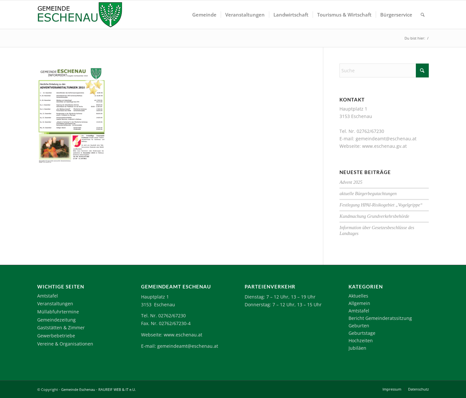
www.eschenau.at (183, 335)
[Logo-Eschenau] (79, 14)
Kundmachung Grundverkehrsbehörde (374, 216)
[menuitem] (204, 14)
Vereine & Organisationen (65, 344)
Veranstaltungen (55, 303)
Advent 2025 (350, 182)
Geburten (359, 325)
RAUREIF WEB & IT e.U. (117, 389)
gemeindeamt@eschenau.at (386, 138)
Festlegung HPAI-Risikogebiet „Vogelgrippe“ (380, 205)
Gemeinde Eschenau (78, 389)
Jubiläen (357, 348)
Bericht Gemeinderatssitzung (380, 318)
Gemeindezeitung (56, 320)
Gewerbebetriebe (56, 336)
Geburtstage (362, 333)
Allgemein (359, 303)
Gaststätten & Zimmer (61, 327)
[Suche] (422, 14)
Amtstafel (47, 296)
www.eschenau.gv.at (384, 146)
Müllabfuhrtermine (58, 312)
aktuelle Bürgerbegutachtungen (367, 193)
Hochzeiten (361, 340)
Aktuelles (358, 296)
